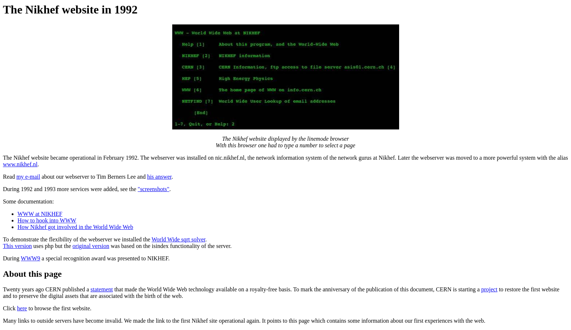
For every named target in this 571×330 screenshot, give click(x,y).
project (489, 289)
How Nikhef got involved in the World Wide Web (75, 227)
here (22, 308)
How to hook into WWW (46, 220)
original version (90, 246)
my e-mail (28, 177)
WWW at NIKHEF (39, 214)
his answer (159, 177)
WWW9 (30, 258)
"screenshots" (153, 189)
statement (102, 289)
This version (17, 246)
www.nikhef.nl (20, 164)
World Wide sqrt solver (178, 239)
